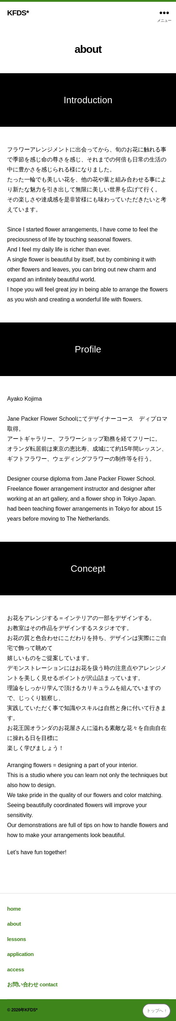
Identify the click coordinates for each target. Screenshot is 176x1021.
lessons (16, 939)
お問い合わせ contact (32, 984)
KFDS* (18, 12)
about (14, 924)
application (20, 954)
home (14, 909)
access (15, 969)
